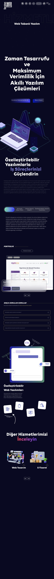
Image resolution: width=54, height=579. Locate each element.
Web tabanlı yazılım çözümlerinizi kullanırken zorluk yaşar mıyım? (17, 322)
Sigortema (7, 282)
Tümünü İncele (27, 250)
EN (40, 3)
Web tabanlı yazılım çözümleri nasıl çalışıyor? (13, 312)
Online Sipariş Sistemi (29, 209)
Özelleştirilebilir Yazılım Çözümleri (42, 209)
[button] (25, 295)
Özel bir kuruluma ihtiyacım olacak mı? (12, 317)
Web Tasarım (19, 468)
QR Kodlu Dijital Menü (19, 209)
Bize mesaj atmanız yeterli (26, 305)
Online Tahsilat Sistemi (9, 209)
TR (37, 3)
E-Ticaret (42, 468)
